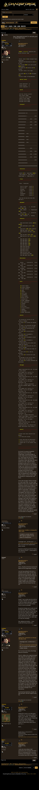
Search (10, 26)
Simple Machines (24, 772)
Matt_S (3, 740)
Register (23, 26)
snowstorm (4, 520)
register (10, 12)
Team (14, 26)
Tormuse (4, 704)
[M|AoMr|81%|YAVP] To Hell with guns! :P (23, 44)
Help (6, 26)
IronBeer (4, 40)
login (6, 12)
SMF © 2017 (18, 772)
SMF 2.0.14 (13, 772)
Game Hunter (11, 29)
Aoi (2, 590)
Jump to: (21, 767)
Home (2, 26)
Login (18, 26)
